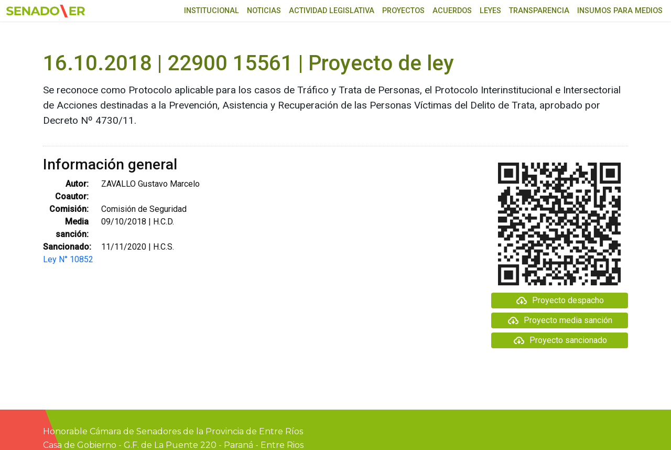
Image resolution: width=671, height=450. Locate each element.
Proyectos (403, 10)
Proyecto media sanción (559, 320)
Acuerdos (452, 10)
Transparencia (539, 10)
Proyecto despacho (559, 300)
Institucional (211, 10)
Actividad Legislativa (331, 10)
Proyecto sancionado (560, 340)
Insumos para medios (620, 10)
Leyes (490, 10)
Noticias (264, 10)
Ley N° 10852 (68, 259)
